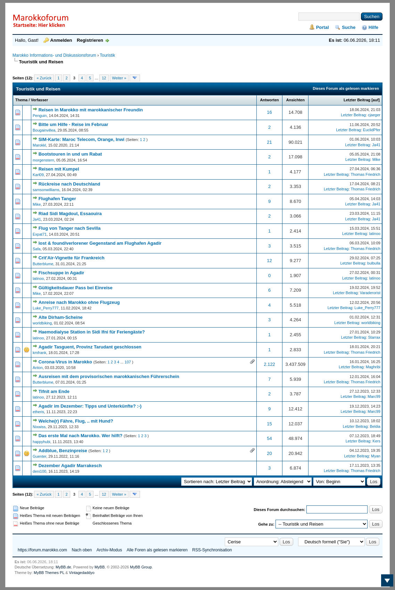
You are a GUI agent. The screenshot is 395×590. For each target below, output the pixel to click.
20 (269, 453)
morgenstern (43, 160)
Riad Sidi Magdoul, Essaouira (70, 213)
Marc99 (374, 396)
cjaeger (374, 115)
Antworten (269, 100)
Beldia (375, 426)
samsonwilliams (46, 190)
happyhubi (41, 442)
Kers (376, 441)
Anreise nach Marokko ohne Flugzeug (79, 302)
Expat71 (40, 234)
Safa (37, 249)
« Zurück (43, 78)
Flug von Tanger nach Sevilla (70, 228)
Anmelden (61, 40)
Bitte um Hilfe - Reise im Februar (73, 124)
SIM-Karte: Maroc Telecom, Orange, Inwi (82, 139)
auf (376, 100)
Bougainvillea (44, 130)
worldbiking (42, 323)
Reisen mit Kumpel (59, 169)
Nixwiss (39, 427)
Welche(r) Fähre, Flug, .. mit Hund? (76, 421)
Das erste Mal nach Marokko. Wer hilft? (81, 435)
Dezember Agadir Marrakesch (70, 465)
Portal (322, 27)
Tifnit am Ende (54, 391)
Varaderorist (370, 293)
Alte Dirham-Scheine (61, 317)
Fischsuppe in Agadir (61, 272)
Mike (376, 159)
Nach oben (82, 550)
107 (128, 362)
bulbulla (373, 263)
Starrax (374, 337)
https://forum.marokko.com (42, 550)
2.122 (269, 364)
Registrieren (90, 40)
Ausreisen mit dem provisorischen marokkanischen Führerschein (109, 376)
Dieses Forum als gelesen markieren (346, 88)
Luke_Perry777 (46, 308)
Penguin (40, 115)
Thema (21, 100)
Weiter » (119, 78)
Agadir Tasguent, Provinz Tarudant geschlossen (90, 346)
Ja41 (376, 145)
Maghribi (373, 367)
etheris (38, 412)
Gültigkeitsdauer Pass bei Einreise (76, 287)
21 (269, 142)
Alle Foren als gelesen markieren (157, 550)
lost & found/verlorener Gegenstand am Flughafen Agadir (100, 243)
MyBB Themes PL (49, 573)
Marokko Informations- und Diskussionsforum (54, 55)
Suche (348, 27)
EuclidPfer (371, 130)
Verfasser (39, 100)
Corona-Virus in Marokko (65, 361)
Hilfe (373, 27)
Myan (375, 456)
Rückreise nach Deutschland (69, 184)
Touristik (107, 55)
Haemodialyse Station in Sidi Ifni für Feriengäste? (92, 332)
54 (269, 438)
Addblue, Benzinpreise (63, 450)
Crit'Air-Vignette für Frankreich (72, 257)
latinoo (374, 233)
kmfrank (39, 353)
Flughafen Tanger (57, 198)
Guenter (39, 456)
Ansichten (295, 100)
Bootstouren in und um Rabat (70, 154)
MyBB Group (141, 567)
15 (269, 423)
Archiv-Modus (109, 550)
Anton (38, 367)
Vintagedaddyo (81, 573)
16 (269, 112)
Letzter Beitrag (357, 100)
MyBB (99, 567)
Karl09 (38, 175)
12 (104, 78)
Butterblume (43, 264)
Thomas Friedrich (365, 174)
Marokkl (39, 145)
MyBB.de (63, 567)
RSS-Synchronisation (212, 550)
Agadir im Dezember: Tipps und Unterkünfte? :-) (90, 406)
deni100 (39, 471)
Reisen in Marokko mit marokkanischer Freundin (91, 109)
